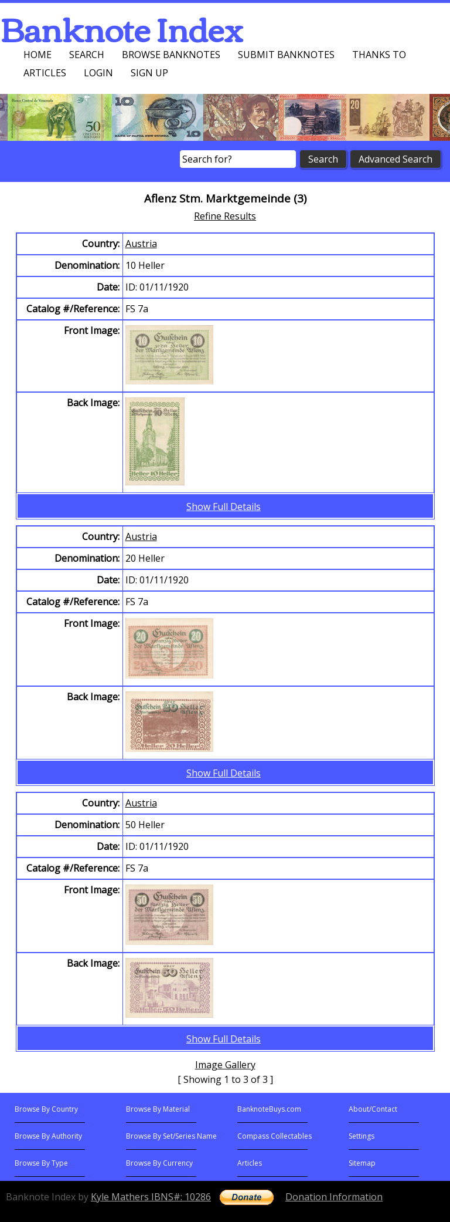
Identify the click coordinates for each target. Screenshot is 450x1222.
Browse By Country (46, 1109)
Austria (141, 243)
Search (86, 54)
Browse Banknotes (171, 54)
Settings (361, 1136)
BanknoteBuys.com (269, 1109)
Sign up (149, 72)
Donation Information (334, 1196)
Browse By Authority (48, 1136)
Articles (44, 72)
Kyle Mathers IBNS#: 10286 (151, 1196)
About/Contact (373, 1109)
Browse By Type (41, 1163)
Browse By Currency (159, 1163)
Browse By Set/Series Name (171, 1136)
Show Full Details (223, 506)
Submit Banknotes (286, 54)
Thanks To (379, 54)
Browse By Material (158, 1109)
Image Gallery (225, 1064)
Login (98, 72)
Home (37, 54)
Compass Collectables (274, 1136)
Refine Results (225, 216)
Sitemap (362, 1163)
